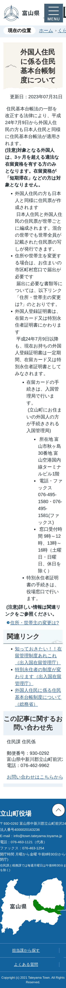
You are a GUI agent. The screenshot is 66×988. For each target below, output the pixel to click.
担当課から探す (26, 950)
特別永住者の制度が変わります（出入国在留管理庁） (38, 676)
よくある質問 (26, 964)
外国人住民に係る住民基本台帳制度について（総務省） (38, 697)
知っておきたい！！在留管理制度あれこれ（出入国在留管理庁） (38, 655)
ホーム (46, 30)
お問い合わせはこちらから (35, 777)
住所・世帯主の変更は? (34, 622)
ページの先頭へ (58, 810)
